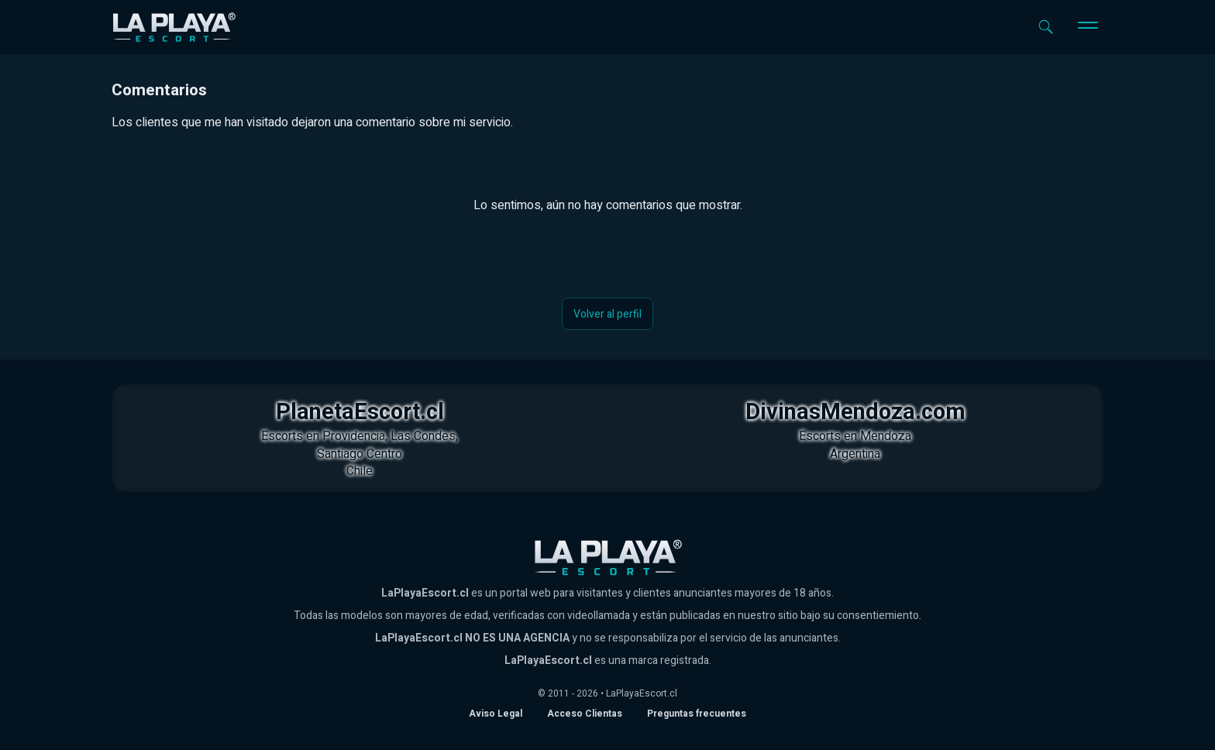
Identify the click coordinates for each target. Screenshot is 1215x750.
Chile (359, 471)
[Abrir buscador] (1046, 27)
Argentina (855, 454)
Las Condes (423, 436)
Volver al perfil (607, 314)
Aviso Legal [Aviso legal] (495, 714)
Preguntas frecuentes (696, 714)
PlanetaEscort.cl (360, 412)
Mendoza (885, 436)
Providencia (353, 436)
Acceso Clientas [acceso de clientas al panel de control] (584, 714)
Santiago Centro (359, 454)
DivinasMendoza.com (855, 412)
